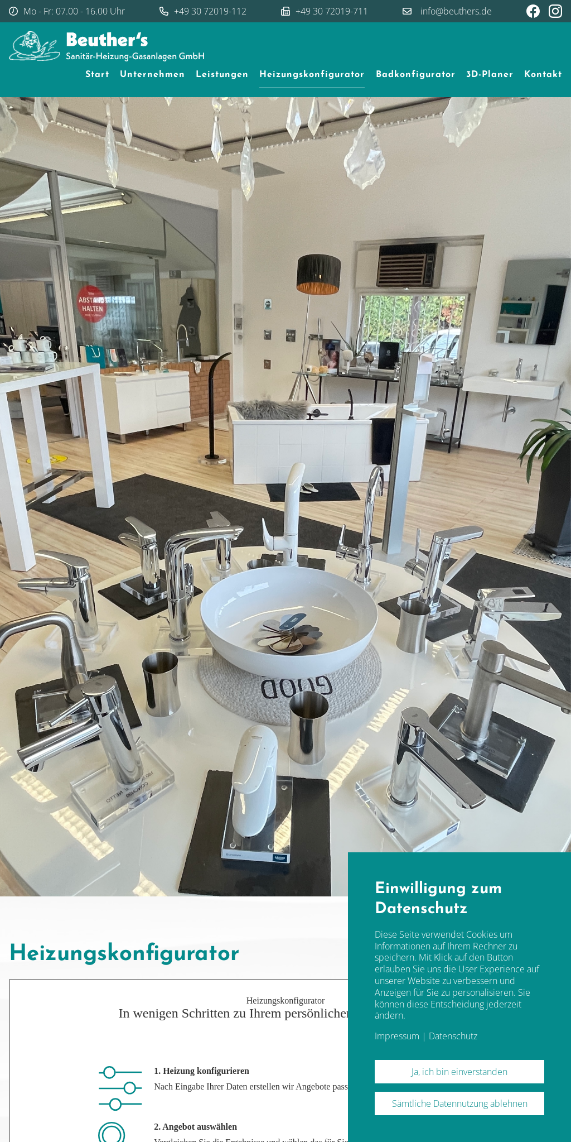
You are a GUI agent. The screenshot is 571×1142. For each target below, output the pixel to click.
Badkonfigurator (416, 74)
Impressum (397, 1036)
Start (97, 74)
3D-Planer (490, 74)
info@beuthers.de (456, 11)
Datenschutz (453, 1036)
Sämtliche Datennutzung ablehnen (460, 1103)
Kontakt (543, 74)
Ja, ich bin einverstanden (459, 1072)
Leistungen (222, 74)
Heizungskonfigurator (312, 74)
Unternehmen (152, 74)
